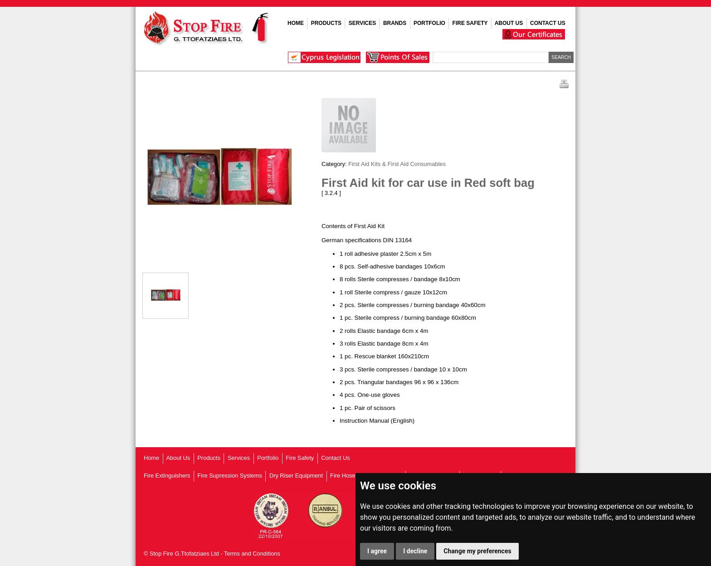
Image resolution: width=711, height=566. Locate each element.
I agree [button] (377, 551)
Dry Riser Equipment (296, 475)
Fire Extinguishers (167, 475)
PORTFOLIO (429, 23)
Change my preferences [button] (477, 551)
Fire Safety (300, 457)
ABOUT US (509, 23)
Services (239, 457)
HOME (295, 23)
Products (208, 457)
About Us (178, 457)
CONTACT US (547, 23)
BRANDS (394, 23)
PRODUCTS (326, 23)
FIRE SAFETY (470, 23)
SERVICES (362, 23)
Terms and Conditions (252, 553)
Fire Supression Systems (230, 475)
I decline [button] (415, 551)
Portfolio (267, 457)
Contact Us (335, 457)
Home (151, 457)
